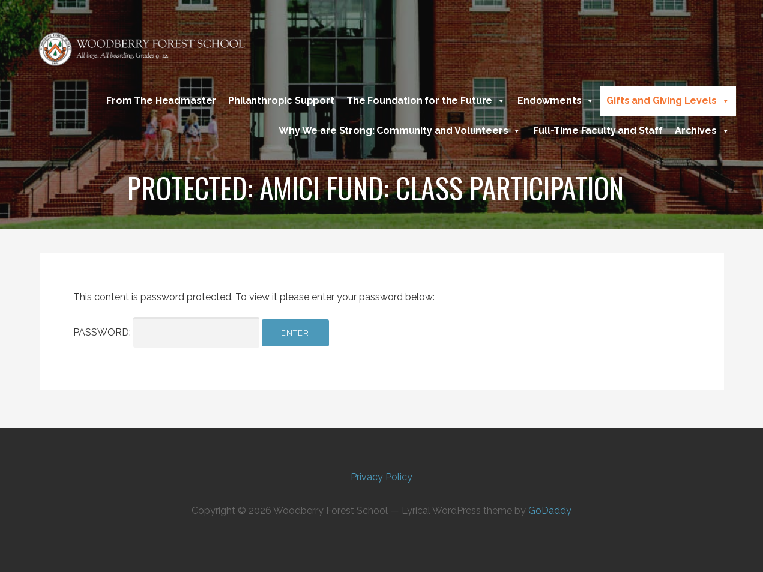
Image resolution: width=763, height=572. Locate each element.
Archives (702, 131)
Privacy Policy (381, 477)
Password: (166, 332)
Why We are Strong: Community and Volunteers (400, 131)
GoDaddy (549, 510)
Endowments (555, 101)
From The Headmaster (161, 100)
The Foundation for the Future (425, 101)
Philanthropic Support (281, 100)
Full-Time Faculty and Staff (598, 130)
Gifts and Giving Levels (667, 101)
